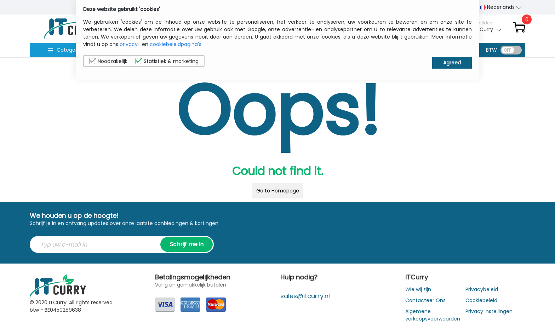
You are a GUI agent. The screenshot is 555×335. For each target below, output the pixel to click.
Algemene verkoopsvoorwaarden (432, 315)
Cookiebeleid (481, 300)
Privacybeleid (481, 289)
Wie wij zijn (418, 289)
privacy (129, 44)
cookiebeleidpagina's (175, 44)
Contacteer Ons (425, 300)
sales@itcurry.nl (305, 295)
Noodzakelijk (108, 61)
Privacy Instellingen (489, 311)
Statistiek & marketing (167, 61)
